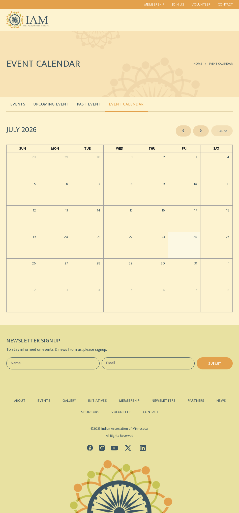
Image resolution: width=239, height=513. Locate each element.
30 (98, 157)
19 (34, 237)
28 (34, 157)
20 (66, 237)
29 (66, 157)
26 (34, 263)
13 (66, 210)
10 (195, 184)
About (20, 400)
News (221, 400)
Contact (225, 4)
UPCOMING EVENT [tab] (51, 104)
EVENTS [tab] (17, 104)
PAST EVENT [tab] (89, 104)
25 (227, 237)
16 (163, 210)
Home (198, 66)
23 (163, 237)
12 (34, 210)
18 (227, 210)
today (222, 131)
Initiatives (97, 400)
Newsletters (164, 400)
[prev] (183, 131)
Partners (196, 400)
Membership (154, 4)
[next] (200, 131)
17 (195, 210)
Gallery (69, 400)
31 (195, 263)
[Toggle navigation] (228, 20)
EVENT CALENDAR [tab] (126, 104)
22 (131, 237)
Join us (178, 4)
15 (131, 210)
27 (66, 263)
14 (98, 210)
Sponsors (90, 412)
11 (228, 184)
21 (98, 237)
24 (195, 237)
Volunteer (201, 4)
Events (44, 400)
